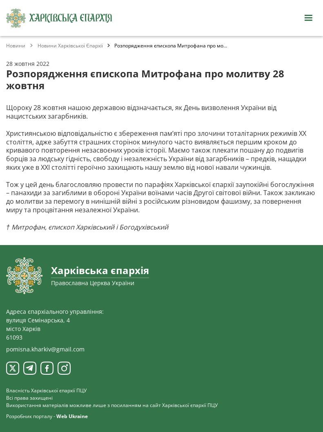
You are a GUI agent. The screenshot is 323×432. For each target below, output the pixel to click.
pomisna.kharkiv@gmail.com (45, 349)
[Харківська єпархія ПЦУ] (59, 18)
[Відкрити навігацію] (308, 18)
